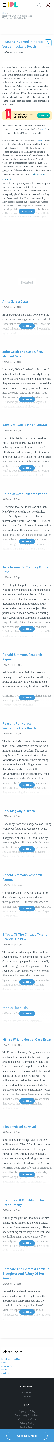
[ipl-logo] (13, 6)
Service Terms (27, 1414)
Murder (4, 1352)
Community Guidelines (27, 1402)
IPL (4, 13)
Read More (27, 308)
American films (7, 1348)
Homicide (5, 1355)
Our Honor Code (27, 1406)
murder (5, 112)
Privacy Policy (27, 1410)
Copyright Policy (27, 1398)
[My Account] (49, 5)
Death (4, 1345)
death (39, 123)
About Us (27, 1379)
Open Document (27, 1436)
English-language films (10, 1341)
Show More (27, 193)
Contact (27, 1383)
